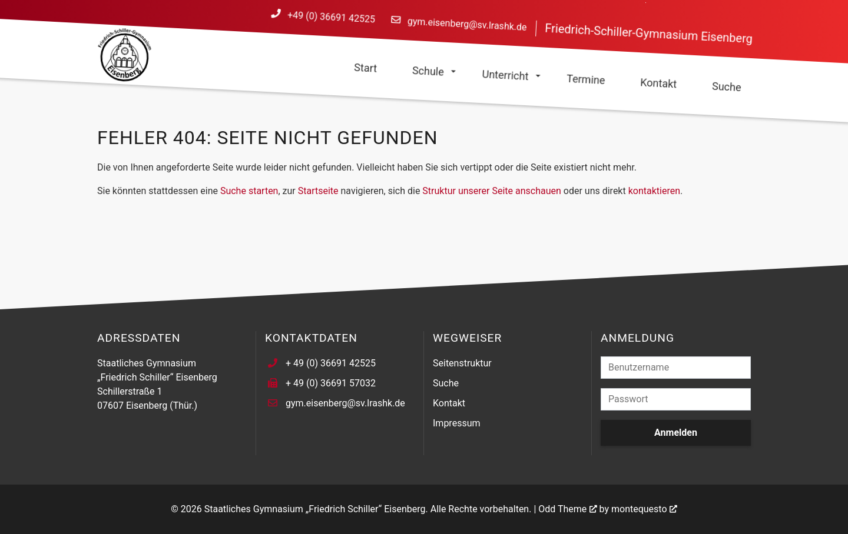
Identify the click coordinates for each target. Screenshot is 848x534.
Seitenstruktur (462, 363)
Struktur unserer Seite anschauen (491, 190)
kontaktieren (654, 190)
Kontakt (449, 403)
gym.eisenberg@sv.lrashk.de (467, 25)
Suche (446, 383)
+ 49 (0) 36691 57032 (331, 383)
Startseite (318, 190)
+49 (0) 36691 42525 (331, 17)
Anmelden (675, 432)
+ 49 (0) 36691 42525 (331, 363)
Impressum (457, 423)
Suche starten (249, 190)
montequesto (639, 509)
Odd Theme (562, 509)
